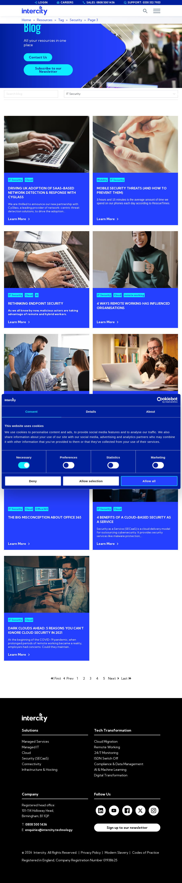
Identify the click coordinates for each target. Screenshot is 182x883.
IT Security (15, 179)
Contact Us (38, 57)
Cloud (29, 179)
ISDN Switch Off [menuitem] (106, 758)
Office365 (42, 508)
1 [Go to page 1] (77, 678)
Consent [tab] (31, 411)
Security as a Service (110, 529)
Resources (44, 20)
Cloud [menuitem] (26, 753)
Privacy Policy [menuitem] (91, 852)
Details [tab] (91, 411)
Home (26, 20)
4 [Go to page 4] (97, 678)
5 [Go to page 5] (104, 678)
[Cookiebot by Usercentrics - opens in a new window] (159, 400)
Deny (33, 481)
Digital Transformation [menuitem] (110, 775)
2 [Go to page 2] (84, 678)
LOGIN (41, 2)
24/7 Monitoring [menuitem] (106, 753)
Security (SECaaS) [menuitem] (35, 758)
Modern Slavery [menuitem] (116, 852)
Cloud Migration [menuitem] (106, 741)
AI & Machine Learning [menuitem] (110, 770)
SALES (98, 2)
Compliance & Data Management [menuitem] (118, 764)
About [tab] (150, 411)
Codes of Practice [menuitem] (145, 852)
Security (76, 20)
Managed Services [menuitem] (35, 741)
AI (37, 295)
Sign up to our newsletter (127, 828)
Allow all (149, 481)
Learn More (17, 219)
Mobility (102, 179)
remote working (134, 295)
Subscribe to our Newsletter (48, 69)
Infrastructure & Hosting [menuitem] (39, 770)
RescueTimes (160, 203)
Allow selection (91, 481)
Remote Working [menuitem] (107, 747)
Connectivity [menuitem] (31, 764)
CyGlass (13, 207)
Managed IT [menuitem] (30, 747)
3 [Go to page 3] (90, 678)
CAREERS (65, 2)
